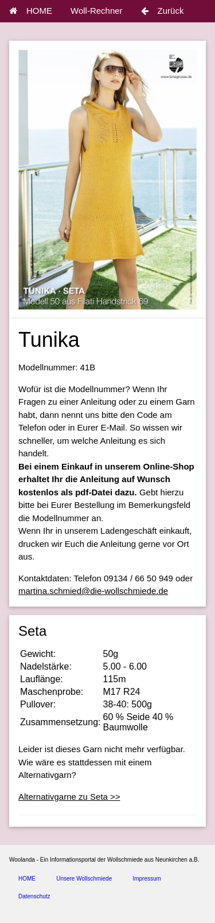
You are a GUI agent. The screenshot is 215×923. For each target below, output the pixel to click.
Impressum (146, 878)
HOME (30, 10)
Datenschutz (34, 896)
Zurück (162, 10)
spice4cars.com (134, 912)
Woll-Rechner (97, 10)
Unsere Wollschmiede (84, 878)
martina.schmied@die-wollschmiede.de (93, 591)
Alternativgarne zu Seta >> (69, 796)
